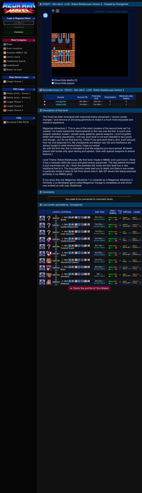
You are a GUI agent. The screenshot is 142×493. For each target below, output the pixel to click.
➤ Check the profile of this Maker (89, 288)
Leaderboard (12, 65)
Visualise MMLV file (16, 53)
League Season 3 (14, 110)
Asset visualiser (14, 48)
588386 (56, 246)
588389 (56, 239)
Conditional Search (16, 61)
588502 (56, 218)
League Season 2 (14, 106)
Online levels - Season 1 (18, 93)
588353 (56, 275)
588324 (56, 282)
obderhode (61, 104)
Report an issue (14, 69)
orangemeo (61, 101)
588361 (56, 253)
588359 (56, 261)
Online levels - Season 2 (18, 97)
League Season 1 (14, 81)
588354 (56, 268)
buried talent (99, 219)
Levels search (13, 57)
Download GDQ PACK (17, 122)
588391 (56, 232)
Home (9, 44)
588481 (56, 225)
